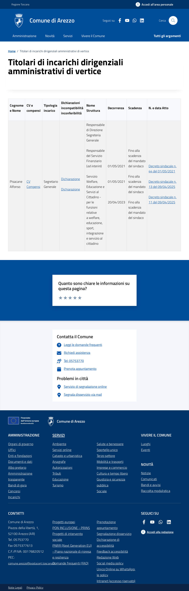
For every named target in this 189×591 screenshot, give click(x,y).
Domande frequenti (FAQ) (70, 563)
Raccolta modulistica (155, 490)
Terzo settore (106, 455)
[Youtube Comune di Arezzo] (125, 20)
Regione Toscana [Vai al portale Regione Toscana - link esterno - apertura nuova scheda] (20, 4)
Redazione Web (108, 557)
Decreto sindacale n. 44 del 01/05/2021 (162, 169)
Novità (49, 35)
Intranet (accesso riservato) (116, 580)
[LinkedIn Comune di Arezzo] (140, 20)
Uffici (12, 449)
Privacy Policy (35, 587)
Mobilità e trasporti (110, 461)
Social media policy (110, 563)
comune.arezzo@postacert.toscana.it (31, 563)
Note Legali (15, 587)
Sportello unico (107, 449)
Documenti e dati (20, 461)
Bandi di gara (17, 485)
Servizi (68, 35)
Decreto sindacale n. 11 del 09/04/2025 (162, 200)
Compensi (33, 186)
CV (28, 181)
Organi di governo (20, 443)
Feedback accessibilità (112, 551)
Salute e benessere (110, 443)
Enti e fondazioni (20, 455)
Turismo (57, 485)
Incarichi (14, 497)
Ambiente (59, 443)
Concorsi (14, 491)
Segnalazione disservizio (114, 533)
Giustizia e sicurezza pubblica (111, 482)
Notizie (146, 473)
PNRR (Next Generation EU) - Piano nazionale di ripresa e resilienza (72, 551)
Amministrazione (24, 35)
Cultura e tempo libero (112, 473)
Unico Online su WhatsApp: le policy (116, 572)
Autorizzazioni (62, 467)
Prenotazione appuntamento (107, 524)
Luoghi (145, 443)
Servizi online (61, 449)
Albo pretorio (17, 467)
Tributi (56, 473)
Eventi (145, 449)
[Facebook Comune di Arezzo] (118, 20)
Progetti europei (63, 521)
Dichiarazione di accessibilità (108, 542)
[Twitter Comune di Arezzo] (133, 20)
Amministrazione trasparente (20, 476)
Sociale (102, 491)
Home (12, 51)
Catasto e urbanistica (67, 455)
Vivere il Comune (93, 35)
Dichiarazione (70, 178)
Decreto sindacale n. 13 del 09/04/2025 (162, 184)
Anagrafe (59, 461)
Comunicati (149, 478)
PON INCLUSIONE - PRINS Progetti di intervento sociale (71, 533)
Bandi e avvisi (151, 484)
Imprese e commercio (112, 467)
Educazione (60, 479)
